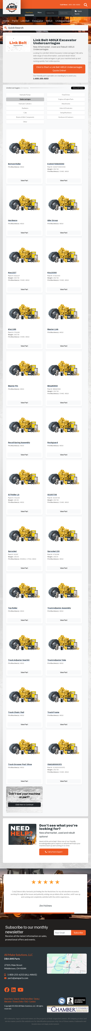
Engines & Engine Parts (65, 99)
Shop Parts (8, 999)
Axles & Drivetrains (66, 108)
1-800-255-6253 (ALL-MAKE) (22, 974)
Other (25, 122)
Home (6, 21)
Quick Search (13, 27)
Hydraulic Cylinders (25, 104)
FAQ (26, 1001)
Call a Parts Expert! (53, 852)
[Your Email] (62, 932)
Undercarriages (25, 99)
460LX (49, 21)
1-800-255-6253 (73, 5)
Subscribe (78, 932)
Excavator (37, 21)
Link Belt (25, 21)
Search (16, 999)
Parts (15, 21)
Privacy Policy (18, 1001)
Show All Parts (78, 88)
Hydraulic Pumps (25, 95)
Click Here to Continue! (24, 805)
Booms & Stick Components (25, 117)
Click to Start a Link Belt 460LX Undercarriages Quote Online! (59, 69)
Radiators (25, 108)
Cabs (25, 113)
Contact (32, 1001)
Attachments (66, 104)
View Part (24, 180)
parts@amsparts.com (18, 978)
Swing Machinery (65, 113)
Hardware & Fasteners (65, 117)
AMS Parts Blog (27, 999)
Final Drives (66, 95)
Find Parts (29, 12)
